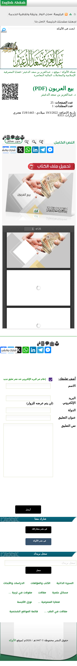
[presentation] (44, 493)
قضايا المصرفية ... (49, 602)
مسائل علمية (60, 592)
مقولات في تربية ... (20, 592)
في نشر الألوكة (39, 541)
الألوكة (12, 640)
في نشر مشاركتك (39, 529)
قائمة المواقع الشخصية (23, 611)
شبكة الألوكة (69, 71)
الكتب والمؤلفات (40, 583)
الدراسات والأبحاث (13, 583)
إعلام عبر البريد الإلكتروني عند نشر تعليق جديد (24, 379)
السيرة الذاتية (65, 583)
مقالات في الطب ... (55, 611)
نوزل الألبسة (24, 602)
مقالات (42, 592)
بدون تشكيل (14, 141)
